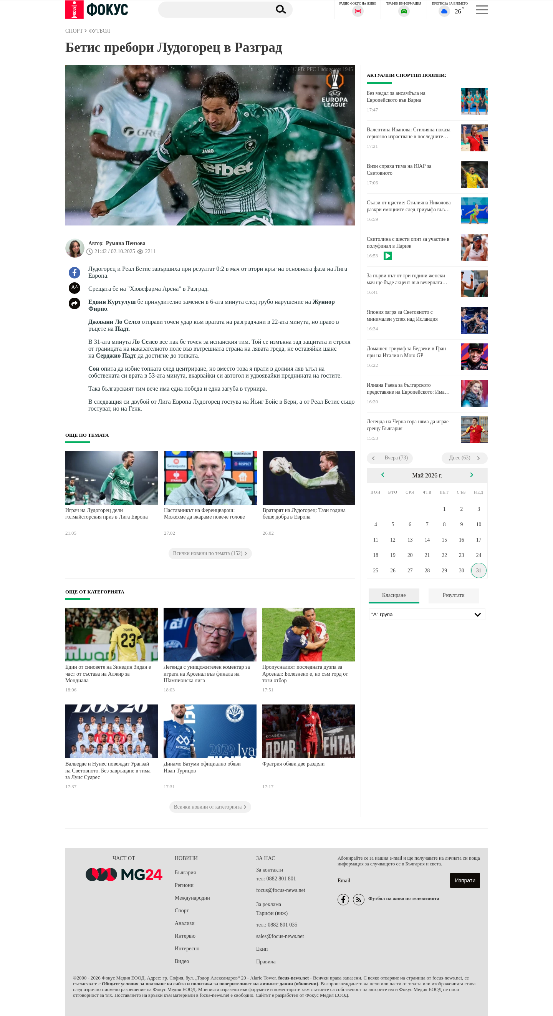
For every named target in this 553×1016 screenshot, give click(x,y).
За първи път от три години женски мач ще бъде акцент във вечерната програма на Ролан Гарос (406, 279)
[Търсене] (211, 9)
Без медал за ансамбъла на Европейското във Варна (396, 96)
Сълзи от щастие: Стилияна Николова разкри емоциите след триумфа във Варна (408, 206)
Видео (182, 961)
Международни (192, 898)
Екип (262, 949)
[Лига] (427, 614)
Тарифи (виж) (272, 913)
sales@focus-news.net (280, 936)
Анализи (184, 923)
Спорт (182, 910)
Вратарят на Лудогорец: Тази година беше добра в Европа (304, 513)
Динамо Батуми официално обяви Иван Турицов (202, 767)
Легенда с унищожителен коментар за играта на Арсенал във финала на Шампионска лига (207, 673)
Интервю (185, 936)
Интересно (187, 948)
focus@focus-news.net (280, 890)
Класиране (394, 595)
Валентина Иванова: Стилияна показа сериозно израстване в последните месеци (408, 133)
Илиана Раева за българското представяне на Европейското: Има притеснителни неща (405, 388)
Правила (266, 962)
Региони (184, 885)
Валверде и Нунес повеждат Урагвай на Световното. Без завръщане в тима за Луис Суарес (108, 770)
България (185, 872)
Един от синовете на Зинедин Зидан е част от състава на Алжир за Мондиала (108, 673)
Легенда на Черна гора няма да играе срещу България (408, 425)
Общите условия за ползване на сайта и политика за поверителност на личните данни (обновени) (210, 983)
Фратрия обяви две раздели (293, 764)
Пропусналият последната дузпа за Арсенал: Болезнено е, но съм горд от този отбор (305, 673)
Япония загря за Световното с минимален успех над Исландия (402, 315)
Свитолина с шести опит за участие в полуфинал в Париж (408, 242)
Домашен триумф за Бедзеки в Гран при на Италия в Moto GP (406, 352)
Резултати (454, 595)
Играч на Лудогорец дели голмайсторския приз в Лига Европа (106, 513)
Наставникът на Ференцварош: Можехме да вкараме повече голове (204, 513)
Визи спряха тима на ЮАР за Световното (399, 169)
